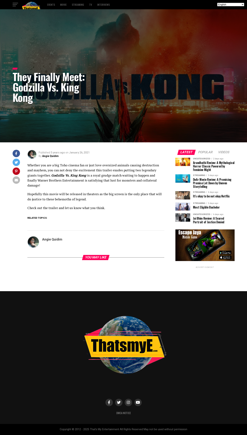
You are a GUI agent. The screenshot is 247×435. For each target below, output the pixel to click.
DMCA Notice (123, 413)
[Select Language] (230, 4)
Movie (63, 4)
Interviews (103, 4)
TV (90, 4)
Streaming (78, 4)
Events (51, 4)
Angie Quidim (50, 156)
